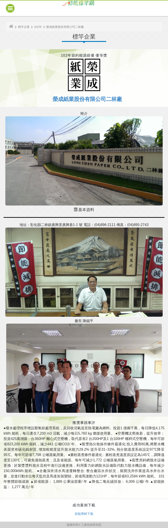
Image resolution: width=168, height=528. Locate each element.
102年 (38, 27)
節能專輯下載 (84, 514)
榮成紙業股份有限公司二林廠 (65, 27)
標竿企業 (24, 27)
